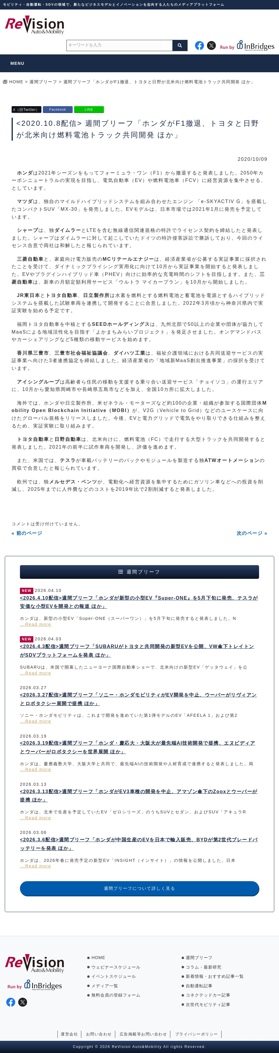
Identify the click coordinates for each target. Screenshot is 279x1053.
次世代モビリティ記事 (208, 1004)
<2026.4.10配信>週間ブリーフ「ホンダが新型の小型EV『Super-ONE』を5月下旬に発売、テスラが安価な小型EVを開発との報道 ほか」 (139, 602)
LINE (89, 109)
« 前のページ (27, 533)
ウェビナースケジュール (116, 967)
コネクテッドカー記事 (208, 995)
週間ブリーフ (199, 957)
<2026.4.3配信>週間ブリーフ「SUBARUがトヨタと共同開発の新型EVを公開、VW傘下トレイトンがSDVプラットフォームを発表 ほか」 (137, 651)
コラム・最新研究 (204, 967)
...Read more (35, 624)
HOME (98, 957)
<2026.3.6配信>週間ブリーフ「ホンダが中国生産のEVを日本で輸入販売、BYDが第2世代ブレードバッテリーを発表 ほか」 (139, 844)
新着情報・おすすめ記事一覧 (215, 976)
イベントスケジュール (113, 976)
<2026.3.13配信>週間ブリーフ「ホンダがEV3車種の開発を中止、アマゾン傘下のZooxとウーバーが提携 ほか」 (139, 796)
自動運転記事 (199, 985)
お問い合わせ (99, 1034)
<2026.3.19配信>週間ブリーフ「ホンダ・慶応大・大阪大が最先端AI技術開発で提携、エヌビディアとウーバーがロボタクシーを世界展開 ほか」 (137, 747)
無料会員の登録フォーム (116, 995)
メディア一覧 (104, 985)
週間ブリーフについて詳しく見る (139, 888)
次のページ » (252, 533)
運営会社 (69, 1034)
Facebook (57, 109)
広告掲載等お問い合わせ (143, 1034)
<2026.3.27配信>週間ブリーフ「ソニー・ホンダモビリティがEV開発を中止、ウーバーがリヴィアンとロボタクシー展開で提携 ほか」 (138, 699)
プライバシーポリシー (196, 1034)
